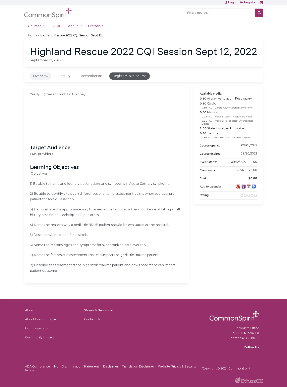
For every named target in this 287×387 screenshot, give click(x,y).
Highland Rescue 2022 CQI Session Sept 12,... (72, 35)
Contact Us (92, 319)
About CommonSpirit (41, 319)
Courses (34, 26)
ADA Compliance (37, 366)
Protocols (95, 26)
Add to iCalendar (249, 186)
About (73, 26)
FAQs (56, 26)
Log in (232, 2)
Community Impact (39, 337)
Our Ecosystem (36, 328)
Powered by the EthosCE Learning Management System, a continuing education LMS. (249, 380)
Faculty (65, 76)
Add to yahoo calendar (244, 187)
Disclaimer (110, 366)
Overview (40, 76)
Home (32, 35)
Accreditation (91, 76)
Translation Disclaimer (138, 366)
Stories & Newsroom (99, 310)
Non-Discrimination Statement (76, 366)
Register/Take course (129, 76)
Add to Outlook (254, 187)
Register (250, 2)
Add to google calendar (238, 187)
